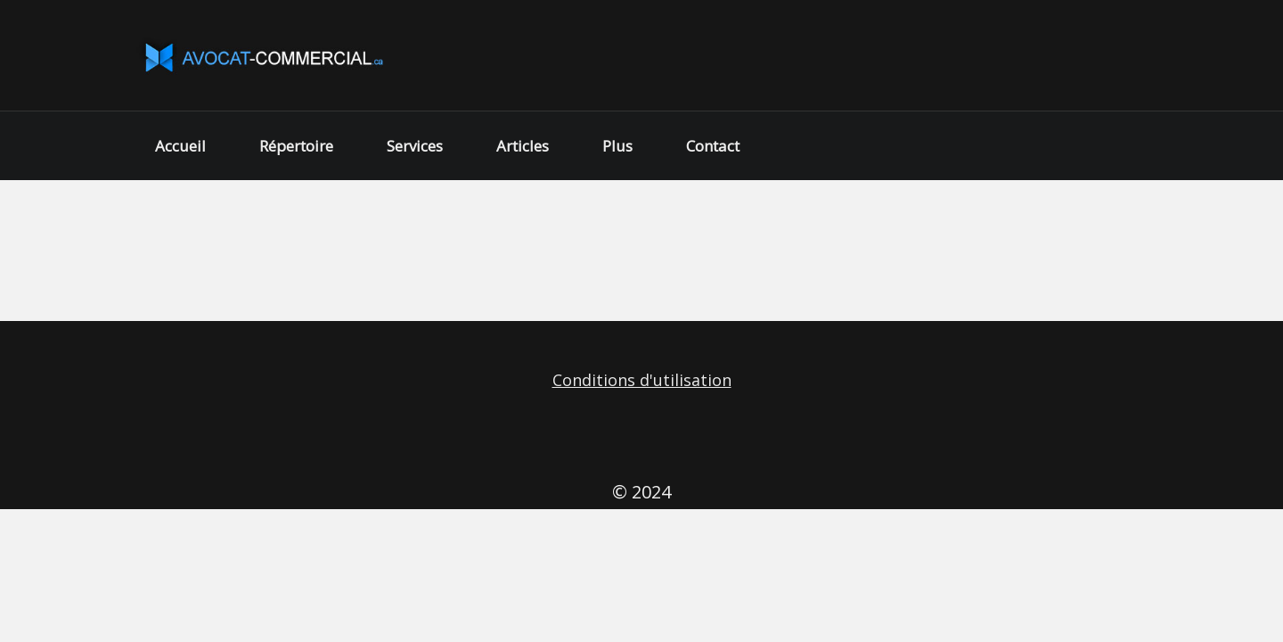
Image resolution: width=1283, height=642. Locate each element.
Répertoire (296, 146)
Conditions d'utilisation (641, 380)
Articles (522, 146)
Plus (617, 146)
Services (415, 146)
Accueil (180, 146)
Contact (713, 146)
